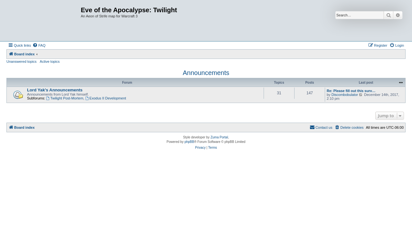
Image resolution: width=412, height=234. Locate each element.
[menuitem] (39, 45)
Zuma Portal (219, 137)
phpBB (189, 142)
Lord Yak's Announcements (54, 90)
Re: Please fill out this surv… (351, 91)
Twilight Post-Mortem (64, 98)
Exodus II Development (105, 98)
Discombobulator (345, 95)
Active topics (50, 61)
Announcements (206, 72)
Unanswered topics (21, 61)
